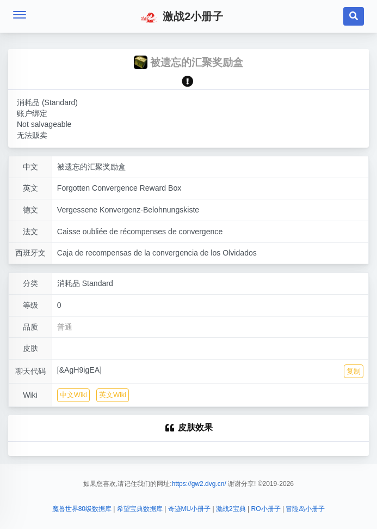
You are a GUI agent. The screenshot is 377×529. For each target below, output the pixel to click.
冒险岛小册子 (305, 509)
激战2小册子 (182, 17)
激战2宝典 (231, 509)
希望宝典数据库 (140, 509)
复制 (354, 371)
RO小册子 (266, 509)
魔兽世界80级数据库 (82, 509)
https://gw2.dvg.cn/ (199, 484)
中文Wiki (73, 395)
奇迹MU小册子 (189, 509)
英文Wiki (112, 395)
